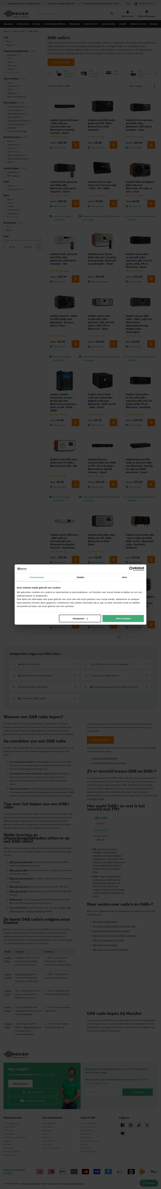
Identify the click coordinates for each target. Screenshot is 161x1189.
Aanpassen (80, 618)
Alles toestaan (123, 618)
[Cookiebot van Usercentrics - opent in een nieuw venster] (131, 569)
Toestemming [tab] (36, 577)
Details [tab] (80, 577)
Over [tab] (124, 577)
